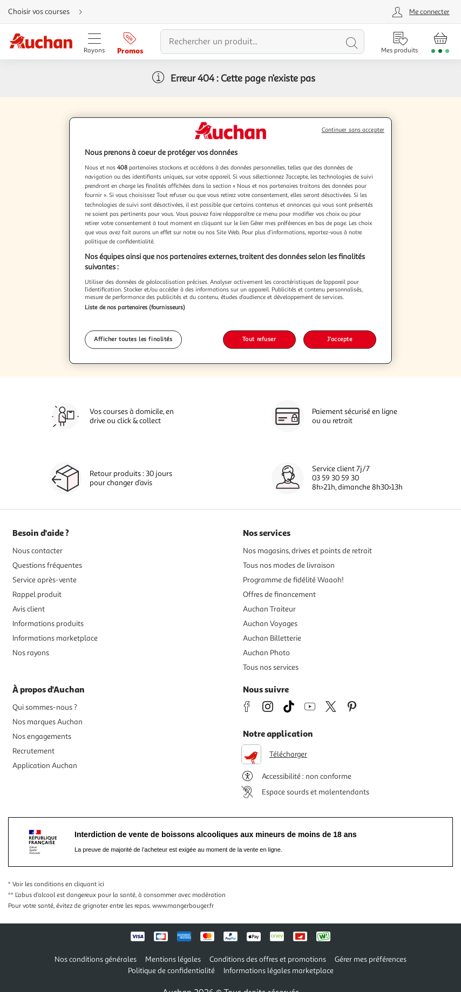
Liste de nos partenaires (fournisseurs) (135, 307)
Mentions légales (173, 959)
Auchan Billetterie (272, 638)
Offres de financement (279, 594)
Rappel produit (37, 594)
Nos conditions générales (96, 959)
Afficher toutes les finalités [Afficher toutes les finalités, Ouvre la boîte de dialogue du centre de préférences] (133, 339)
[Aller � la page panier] (440, 41)
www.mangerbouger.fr (183, 906)
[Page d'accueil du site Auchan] (40, 41)
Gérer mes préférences (370, 959)
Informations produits (48, 623)
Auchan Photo (266, 652)
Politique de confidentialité (171, 970)
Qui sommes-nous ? (44, 707)
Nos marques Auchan (47, 721)
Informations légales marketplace (278, 970)
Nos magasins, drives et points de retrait (307, 550)
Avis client (28, 609)
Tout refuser (259, 339)
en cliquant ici (84, 884)
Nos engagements (41, 736)
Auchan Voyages (270, 623)
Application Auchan (44, 765)
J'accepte (339, 339)
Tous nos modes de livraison (289, 565)
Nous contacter (37, 550)
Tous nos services (271, 667)
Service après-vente (44, 580)
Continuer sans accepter (353, 129)
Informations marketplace (55, 638)
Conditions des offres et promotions (267, 959)
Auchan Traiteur (269, 609)
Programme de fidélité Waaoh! (293, 580)
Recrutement (33, 751)
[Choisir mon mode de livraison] (49, 12)
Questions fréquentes (47, 565)
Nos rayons (30, 652)
